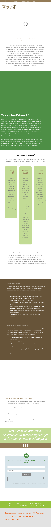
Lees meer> (11, 213)
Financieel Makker (33, 39)
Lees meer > (25, 239)
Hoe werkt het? (24, 39)
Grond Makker (27, 41)
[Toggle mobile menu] (48, 7)
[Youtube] (25, 445)
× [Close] (44, 478)
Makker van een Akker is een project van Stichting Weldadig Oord (25, 503)
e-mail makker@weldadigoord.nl (36, 506)
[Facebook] (23, 445)
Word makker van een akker (12, 39)
